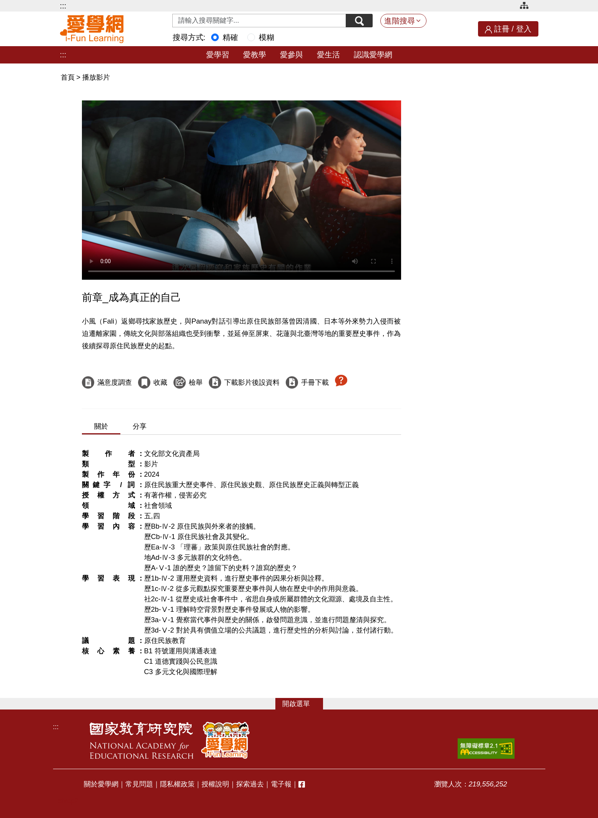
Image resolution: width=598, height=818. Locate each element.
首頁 (69, 77)
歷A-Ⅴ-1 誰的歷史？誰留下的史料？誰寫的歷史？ (221, 568)
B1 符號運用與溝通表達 (180, 651)
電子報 (281, 784)
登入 (523, 29)
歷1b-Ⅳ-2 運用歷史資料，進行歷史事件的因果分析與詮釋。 (236, 578)
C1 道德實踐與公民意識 (180, 661)
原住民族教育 (165, 640)
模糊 (266, 37)
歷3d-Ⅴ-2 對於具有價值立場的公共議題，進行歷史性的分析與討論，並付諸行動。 (271, 630)
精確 (230, 37)
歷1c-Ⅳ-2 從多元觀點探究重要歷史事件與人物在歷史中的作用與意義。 (253, 589)
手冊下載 (315, 382)
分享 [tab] (140, 426)
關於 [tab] (101, 426)
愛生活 (328, 54)
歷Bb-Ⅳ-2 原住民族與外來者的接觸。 (202, 526)
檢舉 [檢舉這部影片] (196, 382)
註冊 (502, 29)
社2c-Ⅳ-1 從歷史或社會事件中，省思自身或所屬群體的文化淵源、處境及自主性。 (270, 599)
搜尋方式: (189, 37)
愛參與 (291, 54)
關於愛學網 (101, 784)
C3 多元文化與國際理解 (180, 672)
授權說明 (215, 784)
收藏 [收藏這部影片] (160, 382)
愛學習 (217, 54)
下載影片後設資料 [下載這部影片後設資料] (252, 382)
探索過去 (250, 784)
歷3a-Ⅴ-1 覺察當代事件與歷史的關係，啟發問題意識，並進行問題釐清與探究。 (267, 620)
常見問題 (139, 784)
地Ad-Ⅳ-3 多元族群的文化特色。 (195, 557)
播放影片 (96, 77)
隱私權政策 (177, 784)
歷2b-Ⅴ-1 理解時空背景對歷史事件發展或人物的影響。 (229, 609)
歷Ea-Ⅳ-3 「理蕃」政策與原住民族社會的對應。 (219, 547)
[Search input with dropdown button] (259, 20)
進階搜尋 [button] (399, 21)
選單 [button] (303, 704)
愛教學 (254, 54)
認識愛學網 (373, 54)
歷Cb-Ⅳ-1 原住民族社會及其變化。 (198, 537)
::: (63, 6)
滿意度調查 (114, 382)
